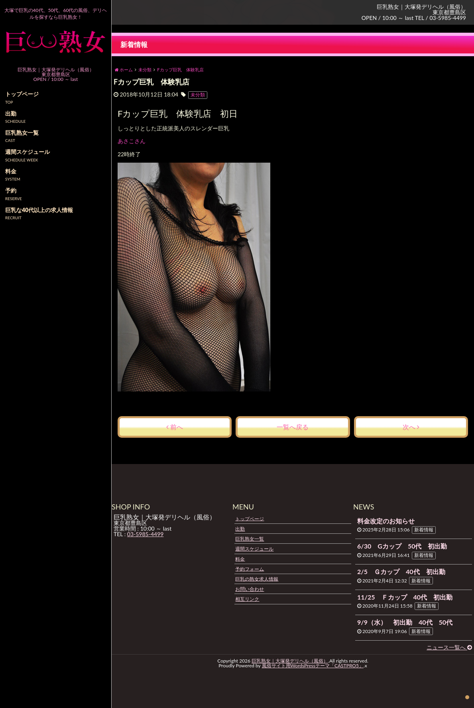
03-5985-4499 (145, 534)
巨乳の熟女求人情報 (256, 579)
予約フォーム (249, 569)
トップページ (249, 518)
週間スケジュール (254, 549)
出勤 (240, 529)
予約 (10, 190)
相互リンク (247, 599)
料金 (240, 559)
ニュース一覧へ (449, 647)
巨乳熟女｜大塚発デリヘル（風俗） (290, 661)
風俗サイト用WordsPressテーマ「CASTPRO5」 (313, 666)
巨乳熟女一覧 (249, 539)
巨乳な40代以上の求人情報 (39, 209)
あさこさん (132, 141)
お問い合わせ (249, 589)
